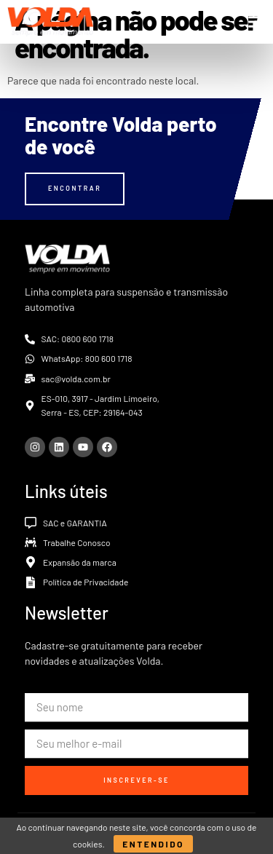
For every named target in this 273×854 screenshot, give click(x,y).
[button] (255, 22)
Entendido (153, 844)
